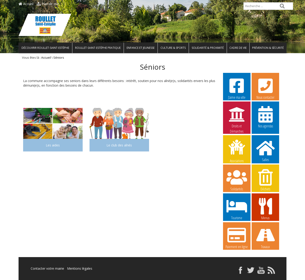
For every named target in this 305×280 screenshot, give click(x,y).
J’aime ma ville (237, 88)
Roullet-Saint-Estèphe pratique (98, 48)
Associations (237, 151)
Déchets (265, 180)
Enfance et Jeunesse (141, 48)
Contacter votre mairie (47, 268)
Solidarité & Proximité (208, 48)
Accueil (26, 4)
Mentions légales (79, 268)
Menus (265, 208)
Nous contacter (265, 88)
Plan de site (48, 4)
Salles (265, 150)
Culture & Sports (173, 48)
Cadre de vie (238, 48)
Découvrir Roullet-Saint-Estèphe (45, 48)
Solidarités (237, 180)
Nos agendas (265, 117)
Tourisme (237, 208)
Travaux (265, 237)
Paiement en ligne (237, 237)
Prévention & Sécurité (268, 48)
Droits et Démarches (237, 117)
